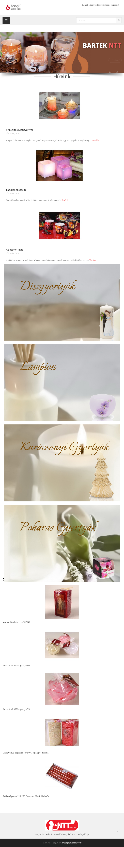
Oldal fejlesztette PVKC (72, 843)
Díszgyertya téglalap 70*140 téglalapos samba (26, 752)
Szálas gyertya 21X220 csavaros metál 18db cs (26, 796)
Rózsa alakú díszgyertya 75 (16, 709)
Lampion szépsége (16, 189)
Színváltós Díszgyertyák (19, 129)
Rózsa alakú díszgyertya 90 (16, 665)
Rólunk (85, 5)
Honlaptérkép (83, 834)
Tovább (95, 140)
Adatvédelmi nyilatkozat (99, 5)
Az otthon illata (14, 249)
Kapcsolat (115, 5)
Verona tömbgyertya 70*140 (16, 622)
